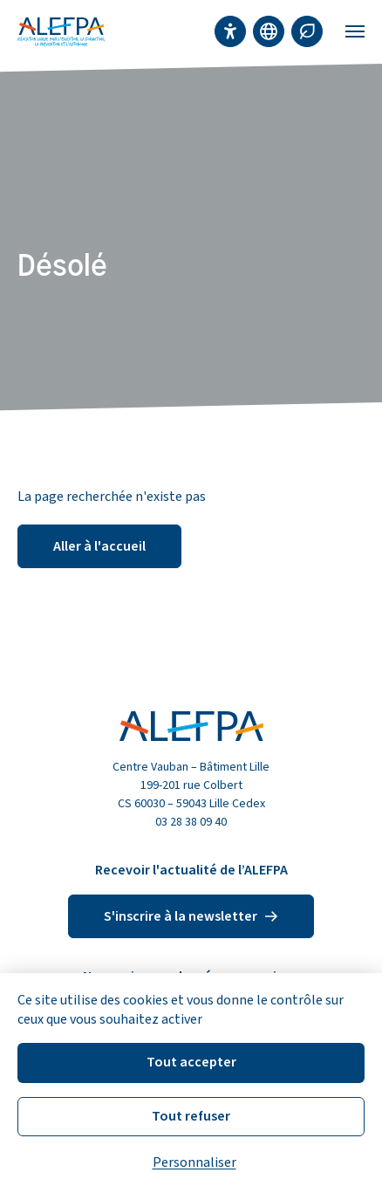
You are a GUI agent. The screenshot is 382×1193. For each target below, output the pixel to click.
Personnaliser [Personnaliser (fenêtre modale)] (194, 1162)
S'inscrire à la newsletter (191, 916)
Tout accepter (191, 1062)
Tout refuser (191, 1116)
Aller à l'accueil (99, 546)
